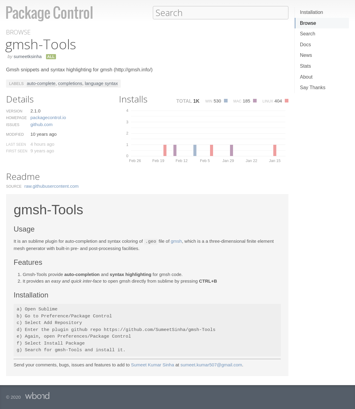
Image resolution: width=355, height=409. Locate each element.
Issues (12, 124)
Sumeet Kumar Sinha (152, 364)
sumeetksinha (28, 56)
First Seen (16, 151)
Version (14, 111)
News (306, 55)
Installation (311, 12)
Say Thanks (312, 87)
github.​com (41, 124)
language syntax (101, 83)
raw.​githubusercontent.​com (52, 185)
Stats (305, 66)
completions (70, 83)
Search (307, 33)
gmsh (176, 241)
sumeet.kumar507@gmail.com (211, 364)
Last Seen (16, 144)
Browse (308, 23)
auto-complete (41, 83)
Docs (305, 44)
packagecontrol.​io (48, 117)
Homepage (16, 117)
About (306, 77)
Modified (15, 134)
